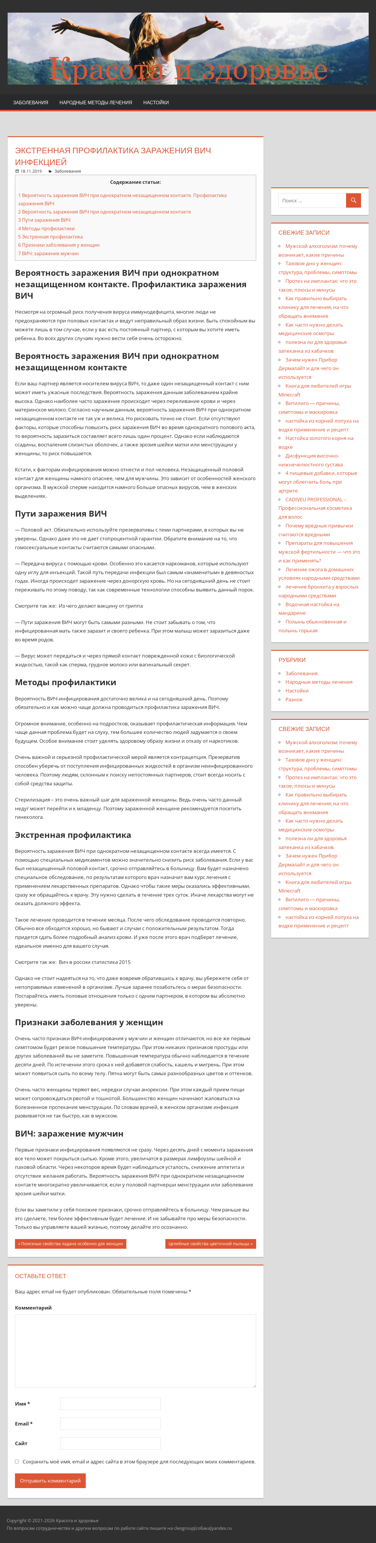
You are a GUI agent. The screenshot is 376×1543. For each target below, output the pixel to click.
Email (24, 1423)
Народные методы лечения (96, 102)
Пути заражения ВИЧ (44, 220)
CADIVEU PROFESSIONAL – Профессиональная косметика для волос (315, 508)
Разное (294, 699)
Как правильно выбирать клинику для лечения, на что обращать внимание (313, 307)
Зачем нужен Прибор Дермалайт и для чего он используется (308, 368)
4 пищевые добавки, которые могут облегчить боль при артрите (317, 482)
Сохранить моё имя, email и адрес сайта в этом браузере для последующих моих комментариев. (139, 1461)
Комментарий (33, 1307)
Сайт (21, 1443)
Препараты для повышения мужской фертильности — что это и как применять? (319, 551)
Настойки (156, 102)
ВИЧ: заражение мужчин (48, 253)
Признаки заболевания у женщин (59, 245)
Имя (22, 1403)
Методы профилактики (46, 228)
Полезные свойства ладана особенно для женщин (72, 1244)
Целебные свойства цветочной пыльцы (209, 1244)
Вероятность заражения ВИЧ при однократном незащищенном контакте (104, 212)
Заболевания (30, 102)
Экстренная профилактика (50, 236)
